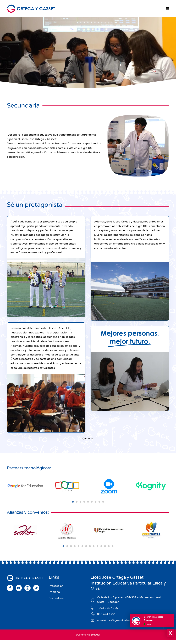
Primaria (54, 592)
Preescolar (56, 586)
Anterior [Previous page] (88, 438)
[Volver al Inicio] (31, 8)
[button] (167, 8)
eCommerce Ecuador (88, 634)
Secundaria (56, 598)
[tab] (73, 502)
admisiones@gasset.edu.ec (115, 620)
